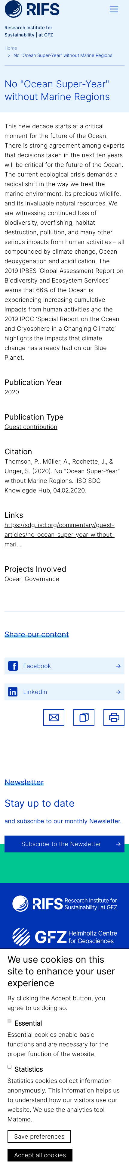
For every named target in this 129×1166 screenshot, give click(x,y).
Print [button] (113, 717)
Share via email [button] (53, 717)
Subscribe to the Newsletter (61, 844)
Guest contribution (31, 426)
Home (11, 48)
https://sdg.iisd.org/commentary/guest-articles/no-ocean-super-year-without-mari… (60, 534)
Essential (28, 1023)
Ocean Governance (32, 579)
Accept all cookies (40, 1155)
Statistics (28, 1069)
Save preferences (39, 1136)
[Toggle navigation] (113, 9)
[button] (83, 717)
